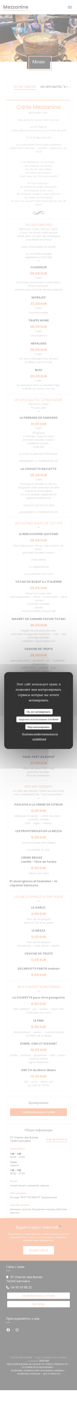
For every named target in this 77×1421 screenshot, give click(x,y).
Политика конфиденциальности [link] (40, 734)
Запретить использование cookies (38, 719)
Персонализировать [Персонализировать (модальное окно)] (38, 727)
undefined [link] (39, 739)
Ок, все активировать (38, 711)
